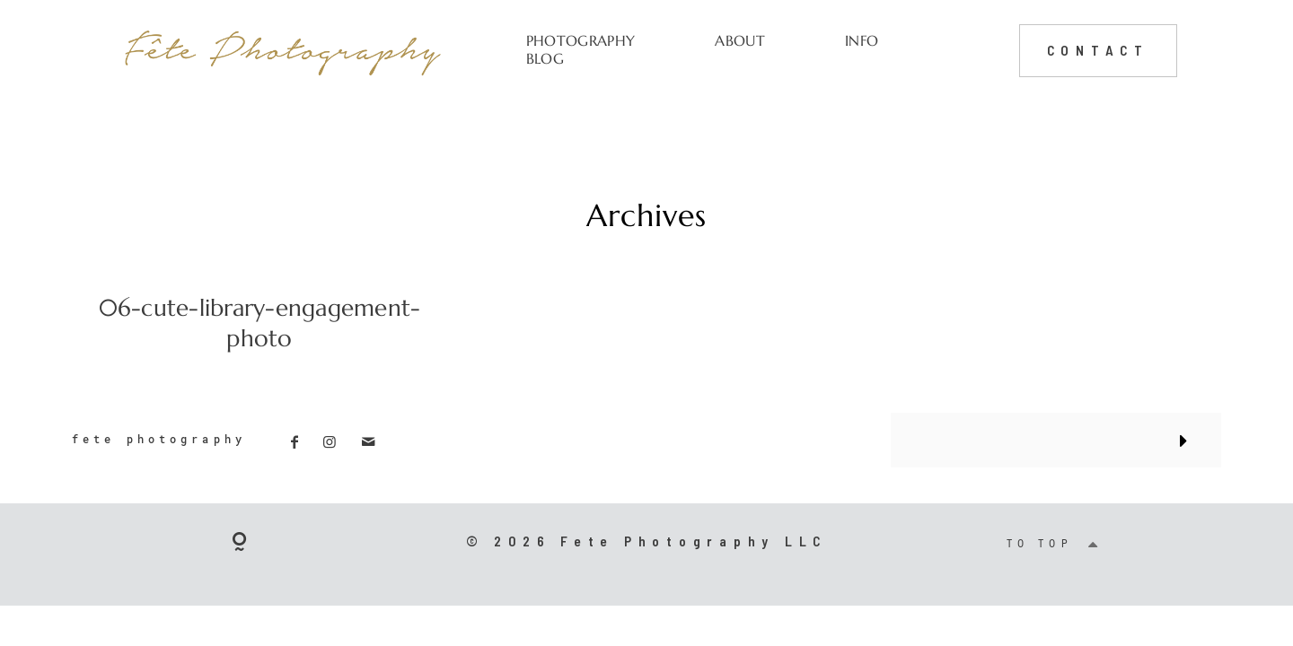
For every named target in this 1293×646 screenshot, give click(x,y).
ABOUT (740, 40)
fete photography (159, 439)
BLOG (545, 58)
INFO (861, 40)
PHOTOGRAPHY (580, 40)
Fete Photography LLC (693, 540)
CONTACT (1098, 49)
